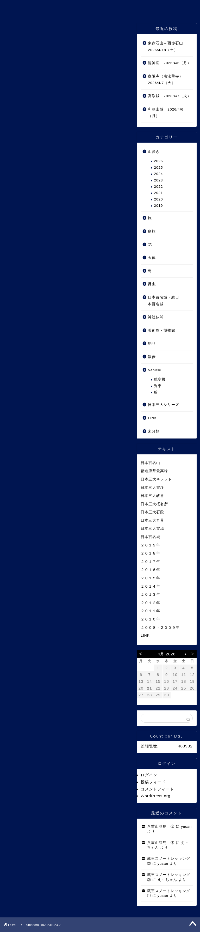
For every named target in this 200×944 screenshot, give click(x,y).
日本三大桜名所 (154, 504)
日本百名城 (150, 537)
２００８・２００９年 (160, 628)
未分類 (154, 431)
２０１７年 (150, 562)
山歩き (154, 152)
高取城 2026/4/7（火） (169, 96)
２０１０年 (150, 619)
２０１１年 (150, 611)
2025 (158, 167)
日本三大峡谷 (152, 496)
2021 (158, 193)
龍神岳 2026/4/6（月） (169, 63)
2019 (158, 206)
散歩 (152, 357)
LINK (152, 418)
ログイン (149, 775)
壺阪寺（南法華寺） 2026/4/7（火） (167, 79)
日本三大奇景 (152, 520)
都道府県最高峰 (154, 471)
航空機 (160, 379)
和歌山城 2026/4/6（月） (165, 112)
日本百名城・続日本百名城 (163, 300)
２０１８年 (150, 553)
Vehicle (154, 370)
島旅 (152, 231)
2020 (158, 199)
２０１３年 (150, 594)
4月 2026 (167, 654)
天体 (152, 258)
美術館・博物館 (161, 330)
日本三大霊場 (152, 529)
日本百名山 (150, 463)
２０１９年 (150, 545)
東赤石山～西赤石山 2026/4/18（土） (167, 46)
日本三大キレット (156, 479)
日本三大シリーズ (163, 405)
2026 (158, 161)
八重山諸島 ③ (160, 827)
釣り (152, 343)
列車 (158, 386)
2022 (158, 186)
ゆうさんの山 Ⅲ (100, 7)
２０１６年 (150, 570)
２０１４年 (150, 586)
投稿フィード (153, 782)
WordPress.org (155, 796)
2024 (158, 174)
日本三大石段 (152, 512)
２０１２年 (150, 603)
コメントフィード (157, 789)
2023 (158, 180)
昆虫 (152, 284)
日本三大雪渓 (152, 488)
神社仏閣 (156, 317)
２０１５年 (150, 578)
